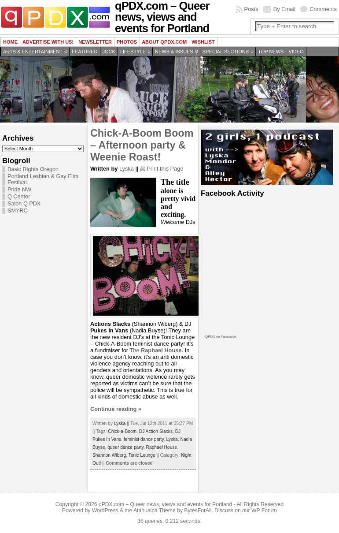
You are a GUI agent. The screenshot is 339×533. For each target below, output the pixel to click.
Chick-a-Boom (122, 431)
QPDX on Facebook (220, 337)
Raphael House (161, 447)
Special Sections (226, 51)
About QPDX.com (164, 42)
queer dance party (125, 447)
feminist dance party (144, 439)
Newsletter (95, 42)
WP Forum (264, 510)
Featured (84, 51)
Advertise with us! (48, 42)
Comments (323, 9)
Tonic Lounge (142, 455)
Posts (251, 9)
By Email (284, 9)
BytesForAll (197, 510)
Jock (109, 51)
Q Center (18, 197)
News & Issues (174, 51)
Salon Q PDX (24, 204)
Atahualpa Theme (154, 510)
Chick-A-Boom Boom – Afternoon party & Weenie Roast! (141, 145)
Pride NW (19, 189)
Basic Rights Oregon (33, 169)
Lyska (126, 168)
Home (10, 42)
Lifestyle (133, 51)
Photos (127, 42)
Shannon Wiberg (109, 455)
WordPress (105, 510)
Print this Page (165, 168)
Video (295, 51)
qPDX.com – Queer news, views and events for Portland (165, 504)
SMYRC (17, 211)
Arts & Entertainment (33, 51)
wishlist (203, 42)
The (155, 350)
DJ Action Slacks (156, 431)
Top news (271, 51)
